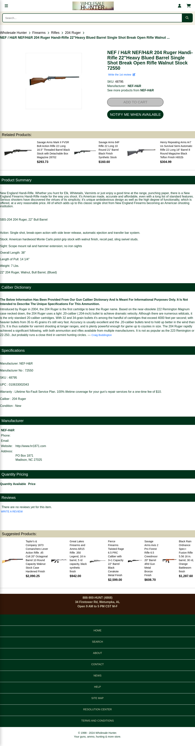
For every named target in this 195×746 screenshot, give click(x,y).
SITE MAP (97, 698)
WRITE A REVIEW (12, 511)
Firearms (39, 33)
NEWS (98, 675)
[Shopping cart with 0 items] (188, 6)
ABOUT (97, 652)
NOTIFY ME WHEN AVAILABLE (135, 115)
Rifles (55, 33)
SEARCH (97, 641)
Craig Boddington (101, 335)
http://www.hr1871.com (31, 446)
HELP (97, 686)
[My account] (179, 6)
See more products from (130, 90)
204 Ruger (73, 33)
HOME (98, 630)
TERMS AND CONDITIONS (97, 720)
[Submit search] (187, 18)
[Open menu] (6, 6)
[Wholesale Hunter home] (93, 6)
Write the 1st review (121, 74)
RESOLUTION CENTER (97, 709)
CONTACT (97, 664)
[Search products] (92, 18)
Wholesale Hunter (13, 33)
